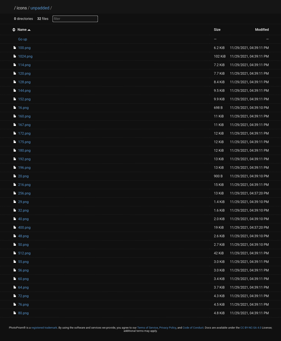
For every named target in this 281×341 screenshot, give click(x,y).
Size (217, 30)
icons (22, 7)
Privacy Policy (167, 327)
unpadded (39, 7)
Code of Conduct (193, 327)
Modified (262, 30)
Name (24, 30)
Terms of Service (147, 327)
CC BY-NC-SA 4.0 (250, 327)
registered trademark (44, 327)
